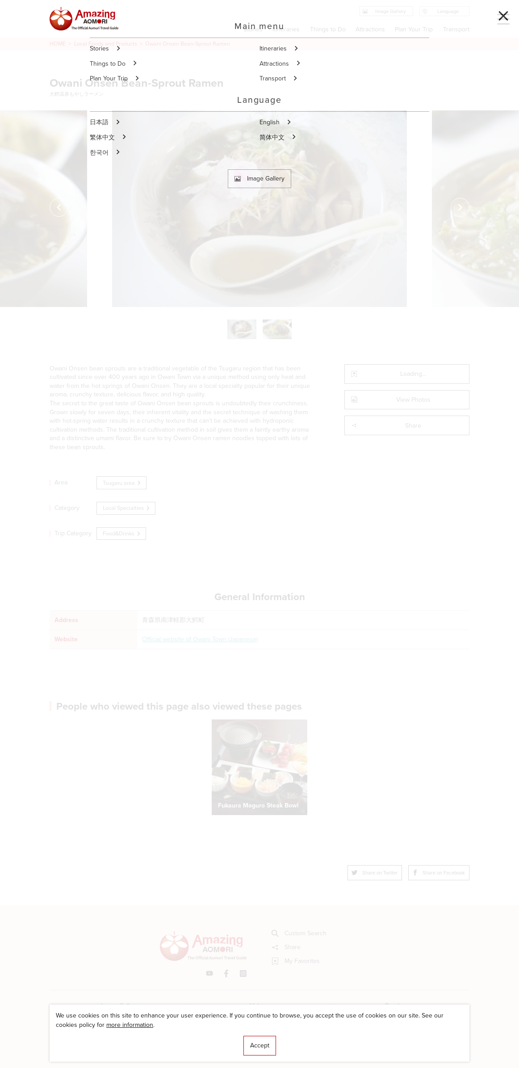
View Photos (391, 399)
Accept (259, 1045)
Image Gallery (119, 1005)
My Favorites (296, 961)
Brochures (399, 1005)
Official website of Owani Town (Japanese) (200, 639)
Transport (456, 29)
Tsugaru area (122, 483)
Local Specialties (127, 508)
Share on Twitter (374, 872)
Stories (253, 29)
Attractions (370, 29)
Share (386, 425)
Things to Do (328, 29)
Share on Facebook (439, 872)
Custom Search (299, 933)
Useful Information (308, 1038)
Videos (259, 1005)
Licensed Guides (209, 1038)
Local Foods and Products (105, 44)
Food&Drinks (122, 533)
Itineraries (286, 29)
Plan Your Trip (414, 29)
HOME (58, 44)
